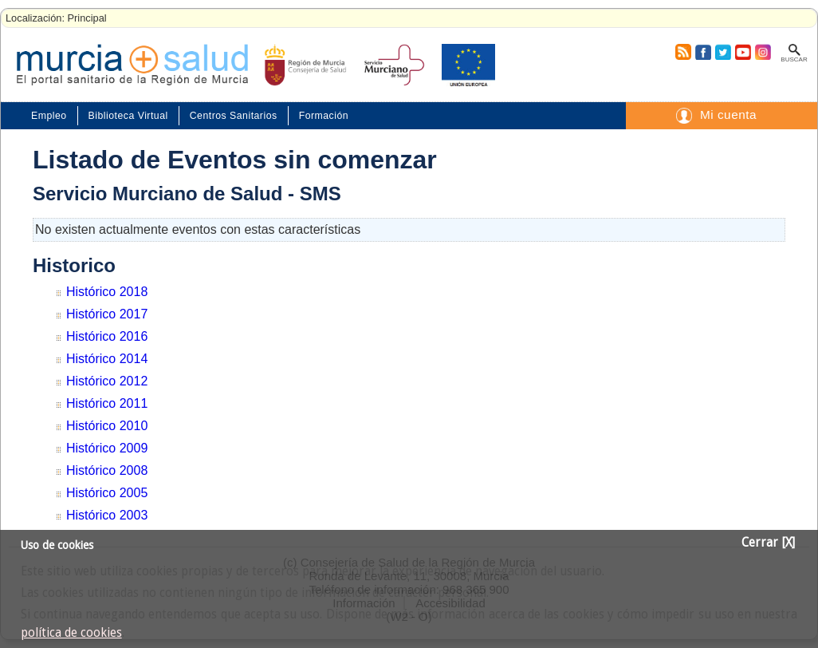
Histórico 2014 (106, 358)
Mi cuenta (728, 114)
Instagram (762, 52)
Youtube (742, 52)
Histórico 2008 (106, 470)
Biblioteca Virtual (128, 115)
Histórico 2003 (106, 515)
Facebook (701, 52)
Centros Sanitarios (233, 115)
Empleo (49, 115)
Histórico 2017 (106, 314)
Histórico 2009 (106, 448)
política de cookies (71, 633)
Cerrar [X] (768, 542)
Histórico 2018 (106, 291)
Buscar (794, 59)
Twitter (722, 52)
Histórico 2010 (106, 426)
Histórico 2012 (106, 381)
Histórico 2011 (106, 403)
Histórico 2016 (106, 336)
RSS (682, 52)
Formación (323, 115)
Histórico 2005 (106, 493)
